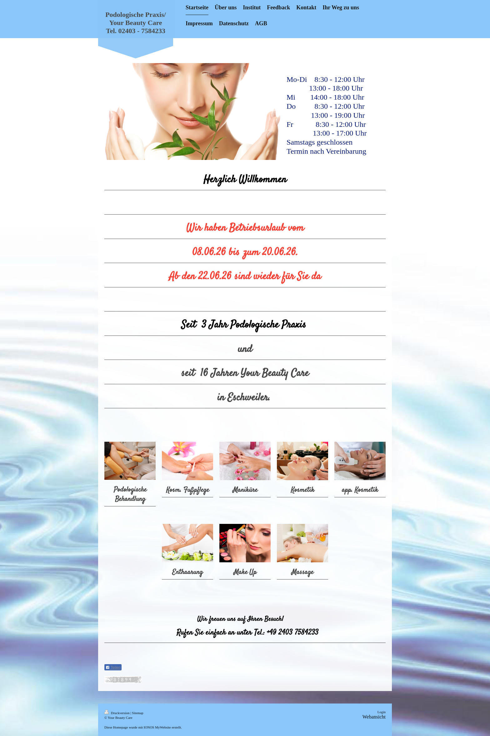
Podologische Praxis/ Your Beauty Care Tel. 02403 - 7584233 (135, 23)
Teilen (113, 667)
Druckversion (117, 713)
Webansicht (374, 716)
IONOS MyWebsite (157, 727)
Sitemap (137, 713)
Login (382, 712)
